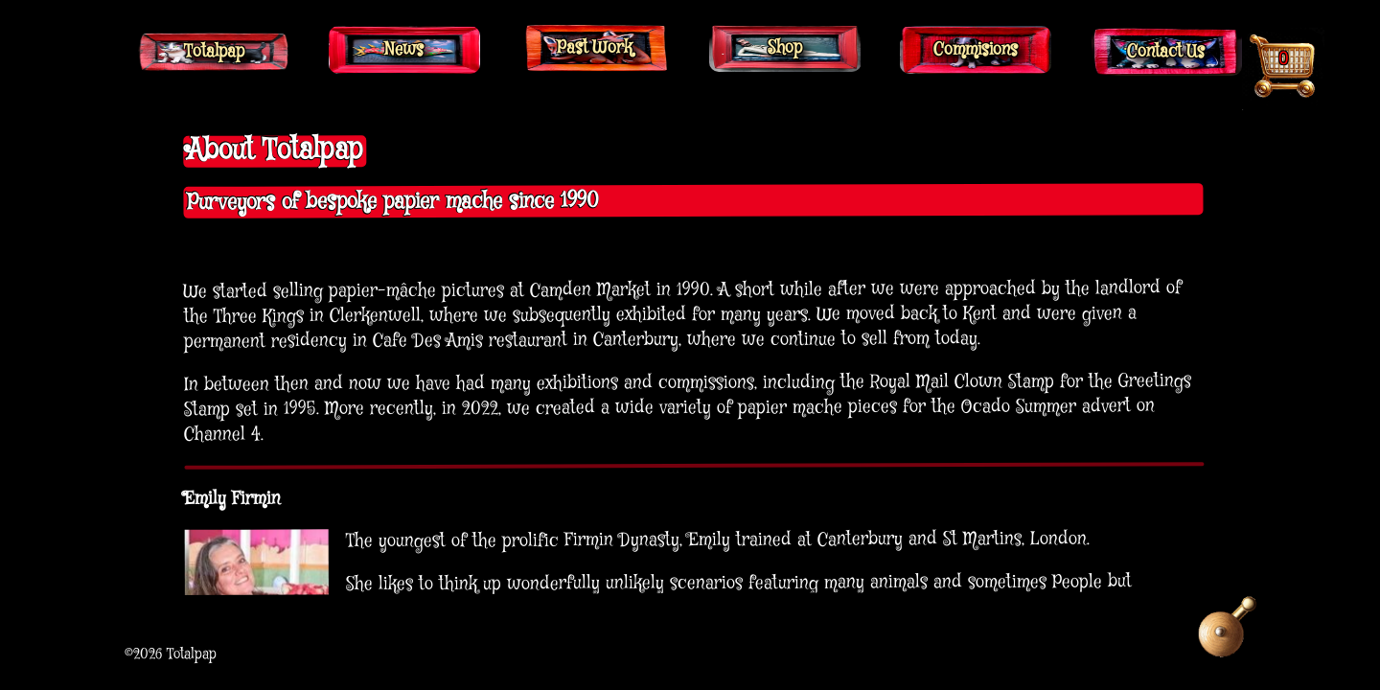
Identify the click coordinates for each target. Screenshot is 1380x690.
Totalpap (214, 51)
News (404, 49)
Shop (785, 47)
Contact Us (1166, 51)
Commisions (975, 49)
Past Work (594, 47)
